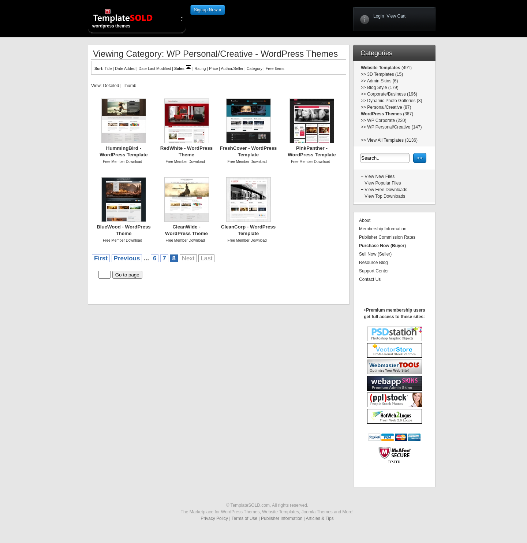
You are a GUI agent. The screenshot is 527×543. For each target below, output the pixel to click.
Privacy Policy (214, 518)
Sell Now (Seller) (375, 254)
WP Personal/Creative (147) (394, 127)
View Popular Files (383, 183)
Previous (127, 258)
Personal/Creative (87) (389, 107)
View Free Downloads (386, 189)
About (364, 220)
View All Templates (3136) (392, 140)
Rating (200, 68)
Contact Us (370, 279)
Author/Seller (232, 68)
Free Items (275, 68)
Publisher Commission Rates (387, 237)
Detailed (111, 85)
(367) (407, 113)
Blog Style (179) (382, 87)
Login (378, 16)
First (101, 258)
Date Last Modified (155, 68)
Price (213, 68)
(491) (406, 67)
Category (254, 68)
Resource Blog (373, 262)
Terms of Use (245, 518)
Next (188, 258)
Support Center (374, 271)
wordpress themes (128, 18)
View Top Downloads (385, 196)
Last (206, 258)
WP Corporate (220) (386, 120)
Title (108, 68)
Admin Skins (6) (382, 80)
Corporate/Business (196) (392, 94)
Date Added (125, 68)
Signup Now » (207, 9)
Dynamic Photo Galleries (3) (394, 100)
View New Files (380, 176)
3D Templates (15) (385, 74)
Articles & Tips (320, 518)
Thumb (129, 85)
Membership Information (382, 228)
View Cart (395, 16)
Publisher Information (281, 518)
